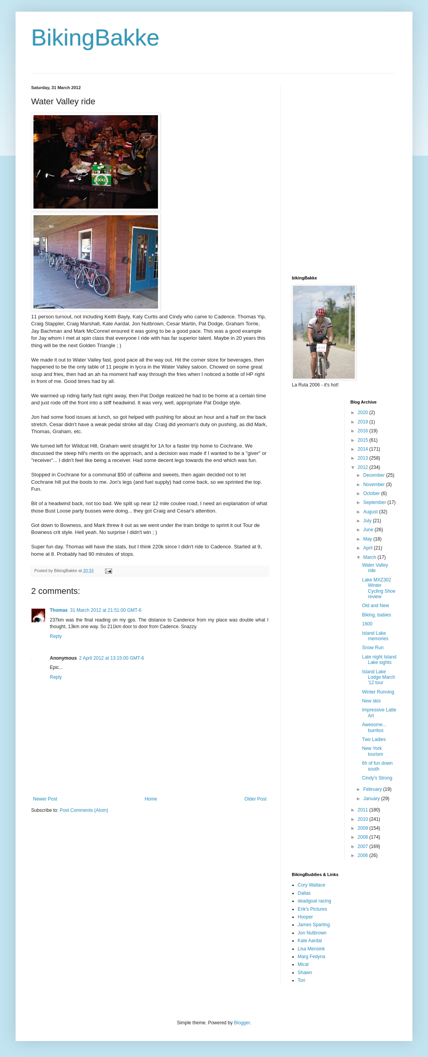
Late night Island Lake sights (379, 659)
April (368, 548)
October (372, 493)
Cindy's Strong (377, 778)
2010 (363, 819)
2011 (363, 810)
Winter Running (378, 692)
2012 (363, 467)
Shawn (305, 972)
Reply (56, 636)
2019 (363, 422)
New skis (371, 701)
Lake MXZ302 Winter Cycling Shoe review (378, 588)
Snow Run (372, 647)
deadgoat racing (314, 901)
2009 (363, 828)
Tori (301, 980)
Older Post (255, 799)
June (368, 529)
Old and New (375, 605)
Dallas (304, 893)
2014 (363, 449)
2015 (363, 440)
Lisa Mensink (311, 949)
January (372, 798)
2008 (363, 837)
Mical (303, 964)
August (371, 511)
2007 (363, 846)
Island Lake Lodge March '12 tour (378, 677)
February (373, 789)
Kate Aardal (310, 940)
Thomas (59, 610)
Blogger (242, 1022)
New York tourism (372, 751)
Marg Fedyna (311, 956)
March (370, 557)
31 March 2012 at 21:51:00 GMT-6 (105, 610)
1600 (367, 624)
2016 (363, 431)
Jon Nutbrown (312, 933)
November (374, 484)
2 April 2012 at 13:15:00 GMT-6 (111, 658)
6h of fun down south (377, 765)
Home (151, 799)
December (374, 475)
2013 (363, 458)
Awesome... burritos (374, 727)
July (368, 520)
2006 (363, 855)
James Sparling (314, 924)
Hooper (305, 917)
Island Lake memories (375, 635)
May (368, 539)
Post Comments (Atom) (84, 810)
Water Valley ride (375, 567)
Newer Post (45, 799)
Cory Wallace (311, 885)
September (375, 502)
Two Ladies (374, 739)
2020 (363, 412)
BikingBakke (95, 38)
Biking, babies (376, 615)
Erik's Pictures (312, 909)
